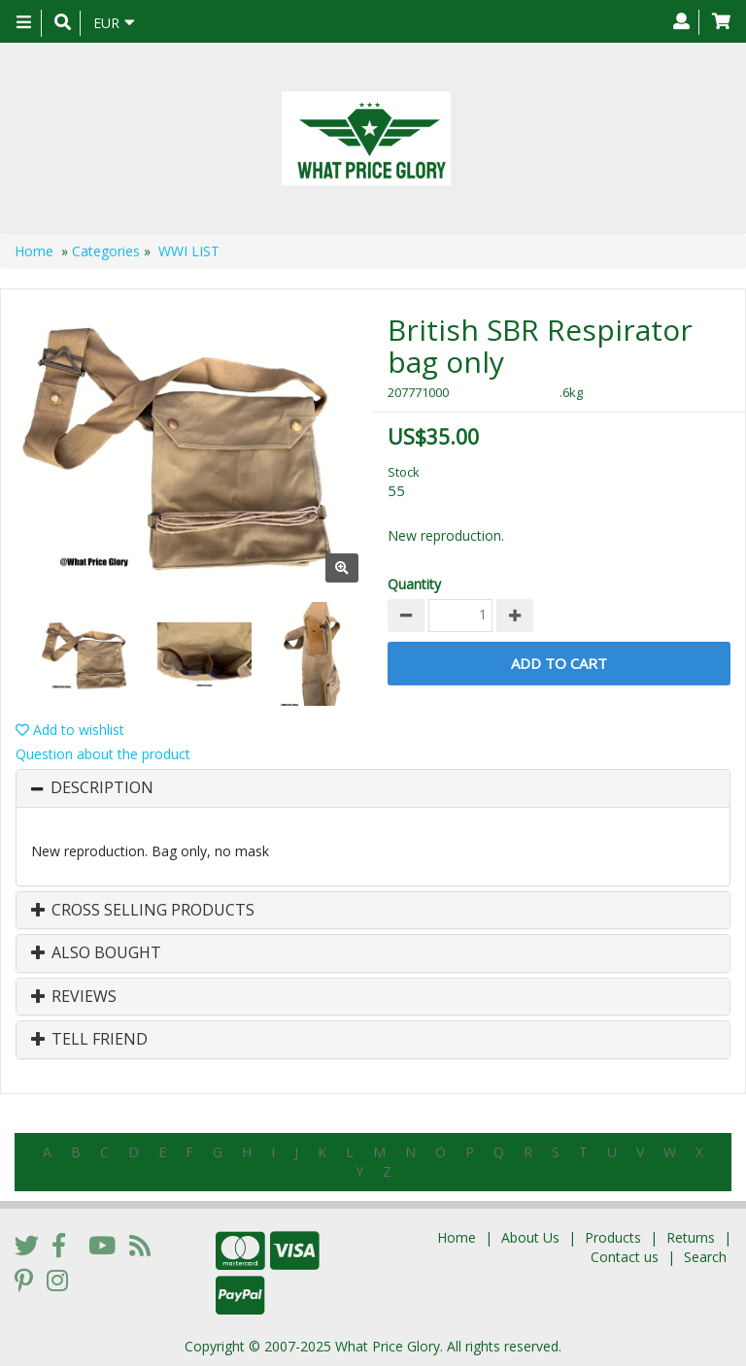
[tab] (373, 788)
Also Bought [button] (96, 953)
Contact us (625, 1257)
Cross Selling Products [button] (142, 910)
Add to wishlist (70, 729)
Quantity (414, 584)
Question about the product (103, 754)
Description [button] (102, 788)
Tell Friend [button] (89, 1040)
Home (34, 251)
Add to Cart (559, 663)
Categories (106, 251)
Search (705, 1257)
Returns (690, 1237)
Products (613, 1237)
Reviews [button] (74, 997)
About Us (530, 1237)
